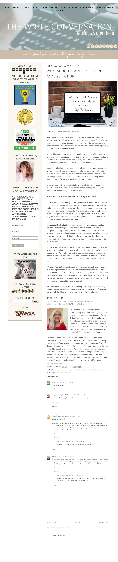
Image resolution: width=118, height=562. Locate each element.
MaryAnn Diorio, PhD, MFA (60, 395)
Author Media (86, 7)
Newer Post (51, 522)
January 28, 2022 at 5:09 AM (71, 416)
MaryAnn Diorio (83, 370)
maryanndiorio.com (54, 363)
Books (36, 7)
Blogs (16, 7)
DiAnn (53, 382)
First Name (16, 232)
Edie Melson (54, 370)
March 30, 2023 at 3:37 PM (75, 475)
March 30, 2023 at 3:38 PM (75, 441)
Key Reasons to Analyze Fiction (68, 370)
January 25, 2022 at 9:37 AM (64, 382)
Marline (54, 456)
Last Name (16, 238)
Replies (56, 437)
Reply (53, 388)
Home (8, 7)
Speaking (25, 7)
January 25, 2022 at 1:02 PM (76, 395)
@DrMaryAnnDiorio (70, 132)
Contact (59, 10)
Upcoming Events (104, 7)
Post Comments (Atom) (62, 527)
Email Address (17, 225)
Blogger (62, 535)
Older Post (103, 522)
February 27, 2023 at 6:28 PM (65, 456)
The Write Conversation (96, 370)
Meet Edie (72, 7)
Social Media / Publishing (53, 7)
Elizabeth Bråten (56, 416)
